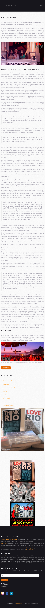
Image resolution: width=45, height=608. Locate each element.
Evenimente (6, 395)
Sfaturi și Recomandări (8, 405)
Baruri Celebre (6, 398)
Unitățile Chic (6, 384)
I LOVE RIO (9, 5)
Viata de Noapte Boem (8, 381)
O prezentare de (5, 539)
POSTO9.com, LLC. (20, 603)
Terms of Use (4, 556)
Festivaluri (5, 391)
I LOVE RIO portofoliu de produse (26, 548)
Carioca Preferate (7, 402)
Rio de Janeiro (13, 539)
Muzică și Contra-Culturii (9, 388)
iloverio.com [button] (6, 367)
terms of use (38, 556)
